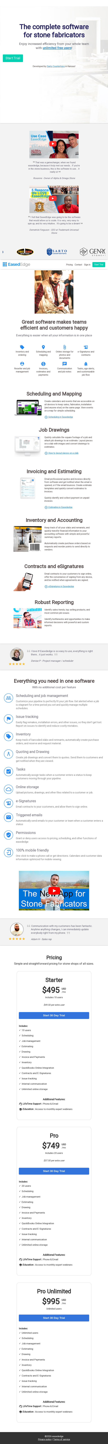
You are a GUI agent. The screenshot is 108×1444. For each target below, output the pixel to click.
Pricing (69, 264)
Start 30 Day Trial (54, 1015)
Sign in (87, 264)
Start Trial (98, 264)
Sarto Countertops (56, 66)
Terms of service (61, 1439)
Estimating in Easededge (58, 507)
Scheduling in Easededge (58, 417)
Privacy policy (44, 1439)
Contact (78, 264)
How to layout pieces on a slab (61, 453)
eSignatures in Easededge (59, 586)
